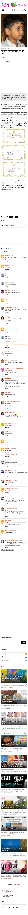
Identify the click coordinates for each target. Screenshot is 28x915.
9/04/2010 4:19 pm (11, 265)
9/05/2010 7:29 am (11, 431)
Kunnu (6, 273)
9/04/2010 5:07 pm (15, 307)
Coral (6, 440)
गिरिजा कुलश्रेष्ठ (8, 508)
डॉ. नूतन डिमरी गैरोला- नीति (10, 540)
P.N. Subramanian (9, 351)
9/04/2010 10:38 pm (13, 423)
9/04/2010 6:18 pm (16, 351)
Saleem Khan (8, 530)
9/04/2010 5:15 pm (15, 328)
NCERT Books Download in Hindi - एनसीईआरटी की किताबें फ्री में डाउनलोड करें (13, 678)
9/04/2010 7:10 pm (14, 378)
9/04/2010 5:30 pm (11, 336)
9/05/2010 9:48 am (13, 448)
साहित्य (6, 255)
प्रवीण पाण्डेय (7, 392)
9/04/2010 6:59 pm (14, 360)
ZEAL (6, 431)
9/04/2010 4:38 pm (13, 290)
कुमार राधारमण (8, 520)
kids (8, 48)
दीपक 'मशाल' (8, 470)
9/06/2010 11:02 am (11, 460)
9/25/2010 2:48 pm (14, 530)
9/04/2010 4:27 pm (11, 282)
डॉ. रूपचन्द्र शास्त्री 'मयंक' (10, 401)
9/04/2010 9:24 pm (16, 412)
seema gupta (8, 317)
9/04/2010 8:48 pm (13, 392)
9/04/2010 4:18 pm (11, 255)
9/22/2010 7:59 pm (14, 520)
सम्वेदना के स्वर (8, 360)
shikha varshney (8, 412)
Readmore (11, 687)
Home (2, 48)
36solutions (7, 448)
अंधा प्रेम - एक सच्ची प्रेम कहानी (10, 871)
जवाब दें (7, 261)
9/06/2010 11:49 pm (14, 470)
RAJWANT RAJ (9, 488)
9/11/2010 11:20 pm (14, 508)
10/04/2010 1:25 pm (19, 540)
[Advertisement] (14, 78)
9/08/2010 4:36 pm (14, 480)
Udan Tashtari (8, 307)
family (5, 48)
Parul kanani (8, 480)
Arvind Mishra (8, 328)
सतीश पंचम (7, 423)
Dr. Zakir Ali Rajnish (16, 884)
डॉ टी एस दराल (8, 378)
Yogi (6, 299)
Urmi (6, 460)
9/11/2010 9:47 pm (16, 488)
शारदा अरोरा (7, 290)
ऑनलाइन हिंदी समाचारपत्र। (9, 829)
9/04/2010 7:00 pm (10, 370)
